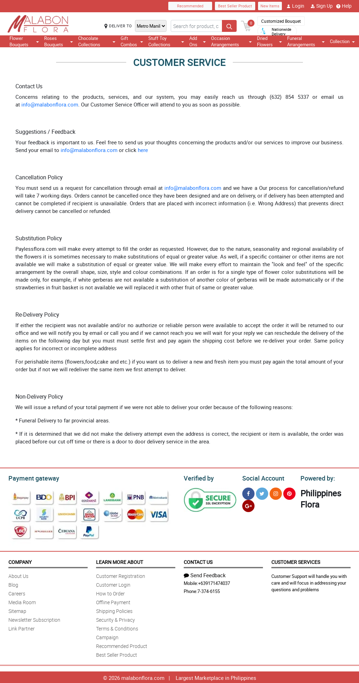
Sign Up (322, 6)
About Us (18, 575)
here (143, 149)
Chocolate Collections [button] (96, 41)
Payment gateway (30, 477)
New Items (269, 5)
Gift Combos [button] (132, 41)
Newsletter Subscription (34, 618)
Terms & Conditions (117, 627)
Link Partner (21, 627)
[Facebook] (248, 493)
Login (295, 6)
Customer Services (295, 561)
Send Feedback (205, 574)
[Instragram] (276, 493)
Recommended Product (121, 645)
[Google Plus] (248, 505)
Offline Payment (113, 601)
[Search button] (229, 26)
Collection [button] (342, 41)
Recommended (190, 5)
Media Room (22, 601)
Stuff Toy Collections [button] (166, 41)
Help (344, 6)
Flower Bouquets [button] (24, 41)
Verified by (198, 477)
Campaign (107, 636)
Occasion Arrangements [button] (231, 41)
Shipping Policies (114, 610)
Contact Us (198, 561)
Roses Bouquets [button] (58, 41)
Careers (16, 592)
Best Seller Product (235, 5)
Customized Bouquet (281, 21)
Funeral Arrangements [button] (306, 41)
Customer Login (113, 583)
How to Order (110, 592)
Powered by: (316, 477)
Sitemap (17, 610)
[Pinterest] (289, 493)
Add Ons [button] (197, 41)
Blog (13, 583)
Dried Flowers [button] (269, 41)
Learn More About (119, 561)
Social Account (261, 477)
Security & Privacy (115, 618)
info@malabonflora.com (49, 104)
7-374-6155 (208, 590)
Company (20, 561)
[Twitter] (262, 493)
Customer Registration (120, 575)
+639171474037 (214, 582)
